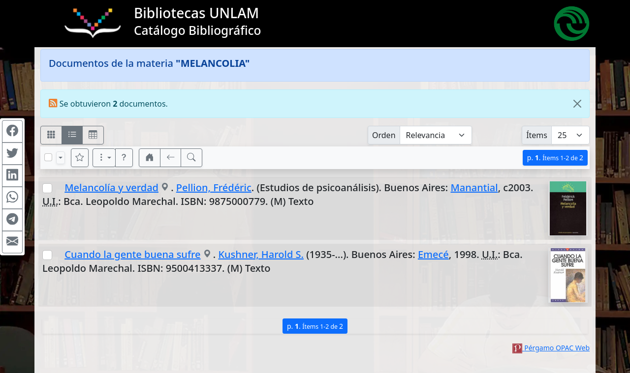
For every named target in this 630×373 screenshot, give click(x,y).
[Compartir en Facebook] (12, 131)
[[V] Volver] (171, 157)
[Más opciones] (104, 157)
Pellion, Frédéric (214, 187)
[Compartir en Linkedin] (12, 175)
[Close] (577, 103)
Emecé (433, 254)
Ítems (536, 135)
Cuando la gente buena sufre (132, 254)
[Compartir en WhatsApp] (12, 197)
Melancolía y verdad (111, 187)
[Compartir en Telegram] (12, 219)
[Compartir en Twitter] (12, 153)
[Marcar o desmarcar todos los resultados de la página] (48, 157)
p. (555, 157)
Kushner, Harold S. (261, 254)
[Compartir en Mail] (12, 241)
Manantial (474, 187)
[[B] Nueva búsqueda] (191, 157)
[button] (124, 157)
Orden (384, 135)
